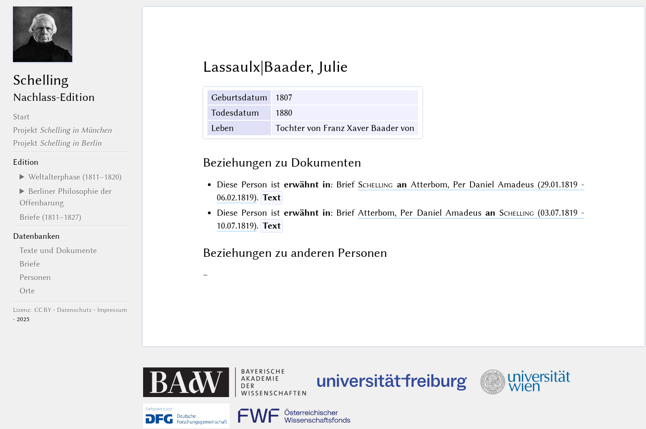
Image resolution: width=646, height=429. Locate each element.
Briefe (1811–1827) (50, 217)
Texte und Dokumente (58, 250)
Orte (27, 290)
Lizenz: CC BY (32, 310)
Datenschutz (74, 310)
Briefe (29, 263)
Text (272, 197)
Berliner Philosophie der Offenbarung (65, 197)
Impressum (112, 310)
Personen (35, 277)
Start (21, 116)
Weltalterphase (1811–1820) (74, 176)
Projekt (62, 130)
